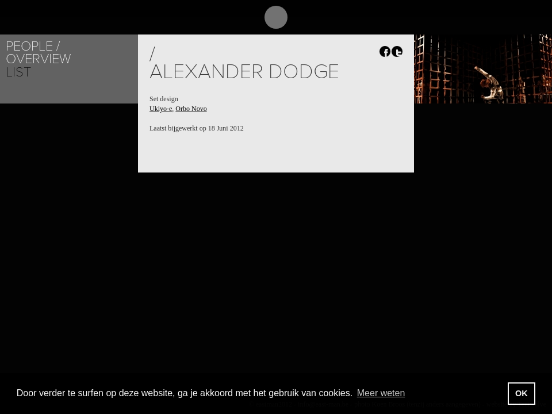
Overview (38, 59)
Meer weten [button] (381, 393)
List (18, 72)
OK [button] (521, 393)
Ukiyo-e (161, 109)
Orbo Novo (190, 109)
